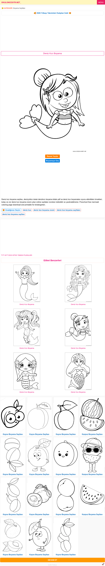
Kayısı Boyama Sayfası (13, 434)
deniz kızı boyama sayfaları (68, 210)
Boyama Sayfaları (19, 8)
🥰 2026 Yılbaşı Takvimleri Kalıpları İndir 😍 (52, 13)
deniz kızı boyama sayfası (13, 214)
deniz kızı (27, 210)
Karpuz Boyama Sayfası (92, 434)
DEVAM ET (52, 560)
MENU (101, 2)
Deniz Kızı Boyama (27, 304)
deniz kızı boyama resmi (44, 210)
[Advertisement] (52, 33)
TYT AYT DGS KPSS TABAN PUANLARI (16, 255)
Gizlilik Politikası (52, 565)
